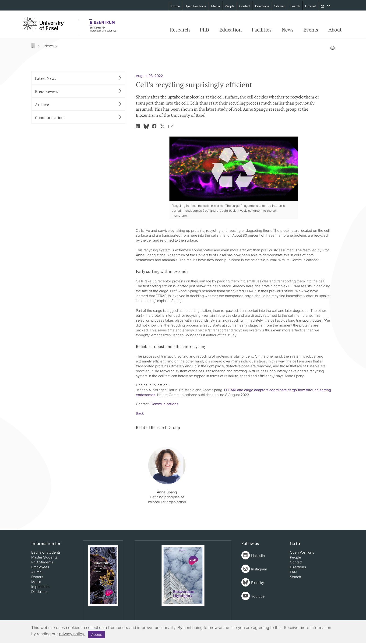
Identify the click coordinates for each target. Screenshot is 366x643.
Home (175, 6)
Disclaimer (39, 591)
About (335, 29)
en (322, 6)
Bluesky (257, 582)
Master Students (44, 557)
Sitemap (279, 6)
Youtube (258, 596)
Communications (164, 404)
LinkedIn (258, 555)
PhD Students (42, 562)
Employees (40, 567)
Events (310, 29)
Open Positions (195, 6)
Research (180, 29)
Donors (37, 577)
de (328, 6)
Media (215, 6)
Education (230, 29)
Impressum (40, 586)
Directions (262, 6)
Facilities (261, 29)
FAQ (293, 572)
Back (140, 413)
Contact (244, 6)
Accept (96, 634)
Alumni (36, 572)
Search (295, 6)
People (229, 6)
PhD (204, 29)
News (287, 29)
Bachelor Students (46, 552)
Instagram (259, 569)
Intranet (310, 6)
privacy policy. (72, 634)
